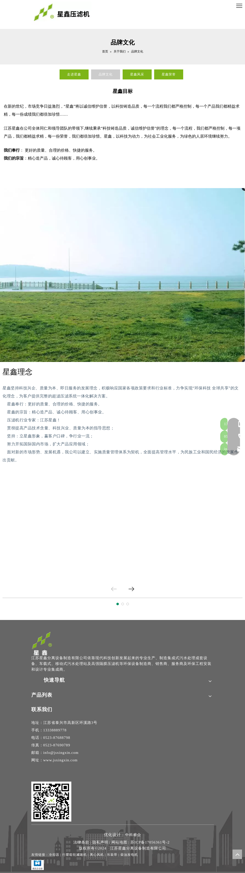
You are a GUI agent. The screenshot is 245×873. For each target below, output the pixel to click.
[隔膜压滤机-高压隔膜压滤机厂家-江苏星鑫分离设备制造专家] (42, 643)
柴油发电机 (129, 855)
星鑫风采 (137, 74)
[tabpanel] (122, 525)
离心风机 (97, 855)
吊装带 (112, 855)
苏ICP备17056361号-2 (150, 842)
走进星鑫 (74, 74)
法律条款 (81, 842)
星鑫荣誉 (169, 74)
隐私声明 (100, 842)
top (237, 854)
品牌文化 (106, 74)
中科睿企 (133, 835)
